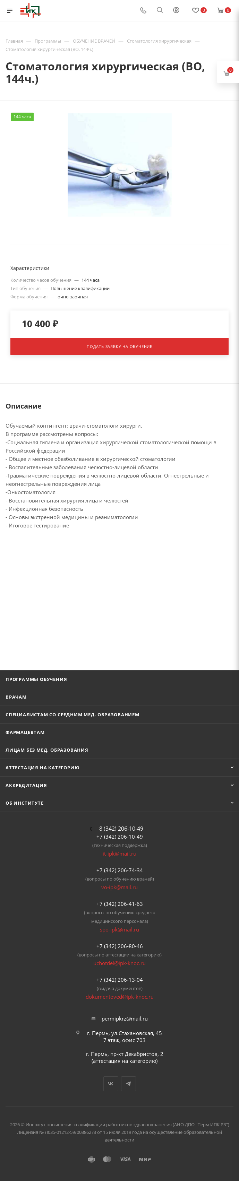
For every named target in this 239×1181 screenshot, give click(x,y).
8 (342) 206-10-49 (121, 828)
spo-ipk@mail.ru (119, 929)
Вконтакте (110, 1083)
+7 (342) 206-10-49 (119, 836)
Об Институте (25, 803)
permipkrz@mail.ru (125, 1018)
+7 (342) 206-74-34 (119, 870)
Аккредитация (26, 785)
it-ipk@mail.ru (119, 853)
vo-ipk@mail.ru (119, 887)
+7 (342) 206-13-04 (119, 979)
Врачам (16, 697)
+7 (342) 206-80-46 (119, 946)
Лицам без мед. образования (47, 750)
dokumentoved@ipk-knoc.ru (120, 996)
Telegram (128, 1083)
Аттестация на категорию (42, 767)
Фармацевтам (25, 732)
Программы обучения (36, 679)
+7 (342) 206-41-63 (119, 903)
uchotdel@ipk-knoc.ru (119, 963)
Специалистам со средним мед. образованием (72, 714)
